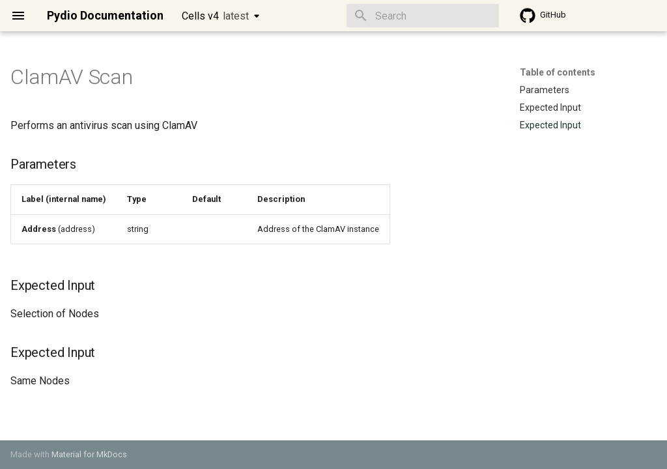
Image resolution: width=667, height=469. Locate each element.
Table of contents (557, 72)
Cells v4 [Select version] (215, 16)
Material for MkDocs (89, 454)
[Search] (423, 15)
